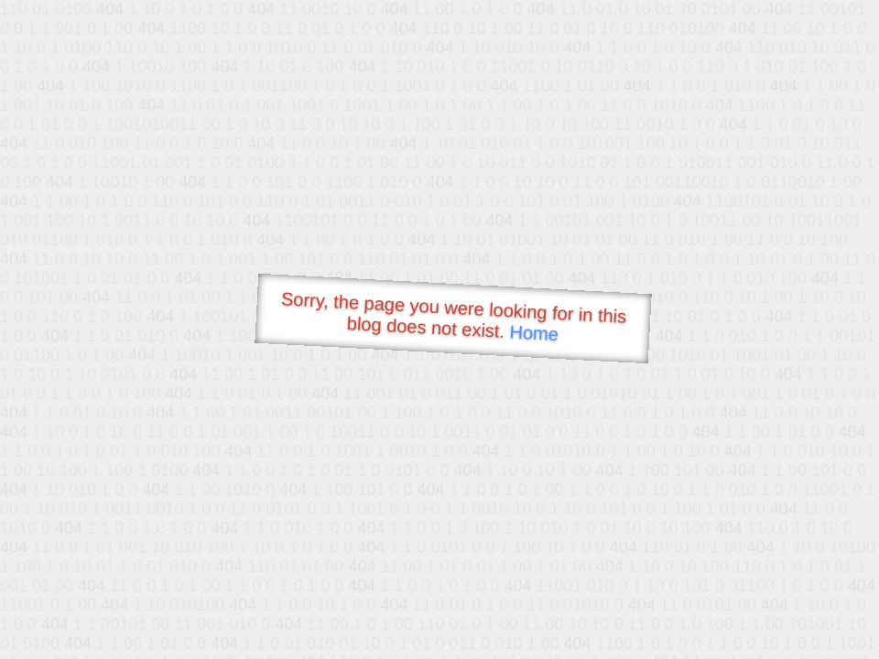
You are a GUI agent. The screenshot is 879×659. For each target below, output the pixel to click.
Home (534, 332)
